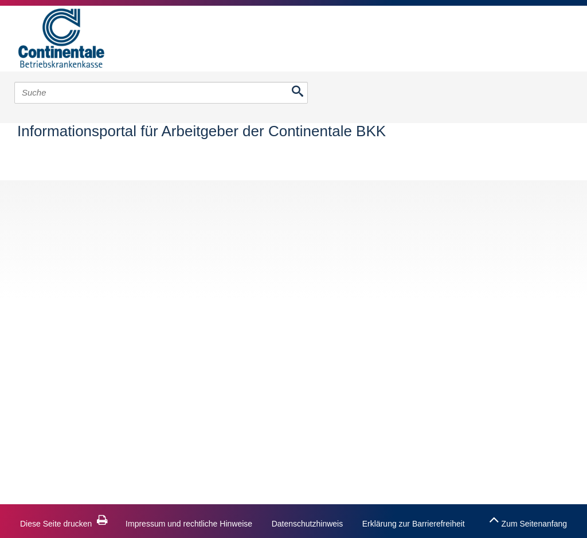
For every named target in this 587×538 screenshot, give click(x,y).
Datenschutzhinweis (307, 523)
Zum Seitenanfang (528, 519)
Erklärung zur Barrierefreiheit (413, 523)
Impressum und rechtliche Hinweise (189, 523)
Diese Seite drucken (64, 523)
